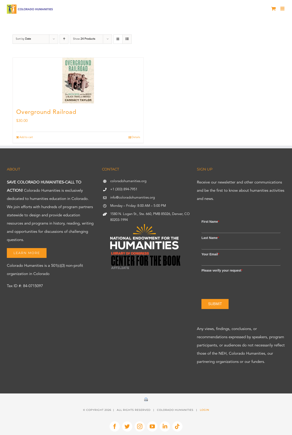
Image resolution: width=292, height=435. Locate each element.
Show (84, 39)
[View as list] (127, 39)
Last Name (210, 238)
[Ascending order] (64, 39)
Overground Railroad (46, 112)
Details (136, 137)
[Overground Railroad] (78, 80)
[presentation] (236, 283)
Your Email (210, 254)
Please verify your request (221, 270)
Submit (215, 304)
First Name (210, 221)
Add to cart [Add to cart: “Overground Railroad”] (26, 137)
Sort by (23, 39)
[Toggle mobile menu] (282, 8)
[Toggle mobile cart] (273, 8)
